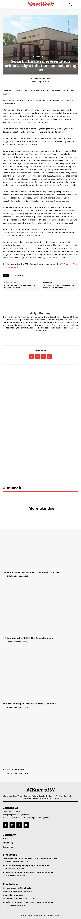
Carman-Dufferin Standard (14, 898)
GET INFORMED (17, 276)
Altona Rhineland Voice (12, 891)
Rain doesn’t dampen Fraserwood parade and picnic (29, 704)
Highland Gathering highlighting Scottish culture (28, 638)
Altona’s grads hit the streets (17, 888)
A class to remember (13, 769)
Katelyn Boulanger (42, 78)
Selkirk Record (40, 56)
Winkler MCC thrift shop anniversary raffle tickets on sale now (58, 287)
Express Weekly (9, 876)
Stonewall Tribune (11, 861)
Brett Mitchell (11, 773)
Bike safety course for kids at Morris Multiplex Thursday (19, 287)
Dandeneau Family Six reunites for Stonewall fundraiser (31, 572)
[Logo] (41, 4)
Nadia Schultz (11, 576)
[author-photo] (4, 576)
